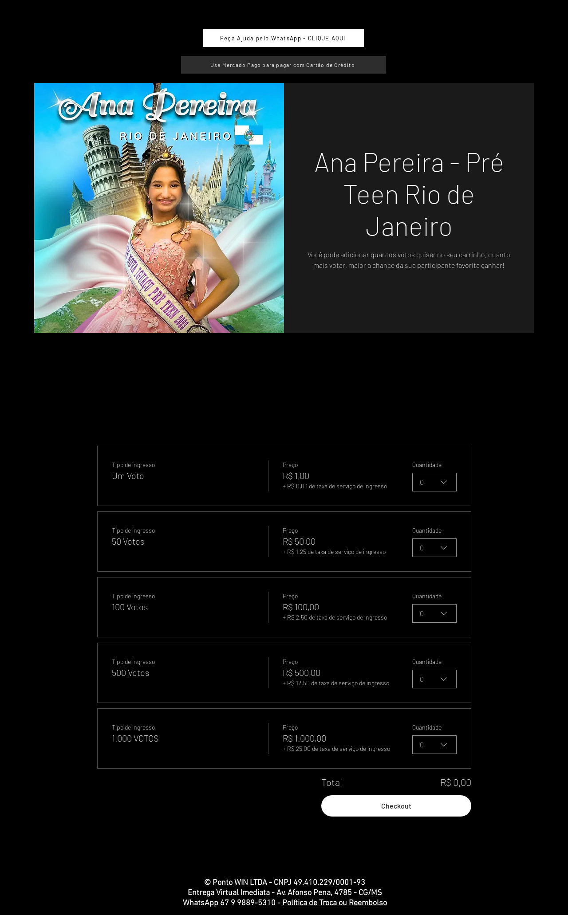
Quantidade (427, 464)
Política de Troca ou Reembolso (334, 903)
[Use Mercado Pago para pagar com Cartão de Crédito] (283, 65)
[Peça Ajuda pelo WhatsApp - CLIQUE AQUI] (283, 38)
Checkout (396, 805)
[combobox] (434, 482)
